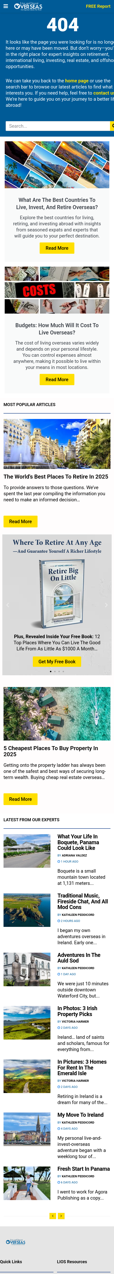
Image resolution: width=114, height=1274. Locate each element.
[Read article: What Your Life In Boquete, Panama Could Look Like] (27, 851)
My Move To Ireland (80, 1115)
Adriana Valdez (74, 855)
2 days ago (67, 1027)
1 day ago (66, 974)
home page (77, 81)
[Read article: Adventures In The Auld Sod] (27, 969)
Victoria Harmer (75, 1021)
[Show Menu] (6, 6)
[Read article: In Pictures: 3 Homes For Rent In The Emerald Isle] (27, 1076)
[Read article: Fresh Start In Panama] (27, 1183)
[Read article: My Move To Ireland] (27, 1129)
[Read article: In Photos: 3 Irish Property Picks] (27, 1023)
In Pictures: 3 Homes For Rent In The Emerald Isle (81, 1068)
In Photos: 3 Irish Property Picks (77, 1011)
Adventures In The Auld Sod (78, 958)
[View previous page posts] (52, 1216)
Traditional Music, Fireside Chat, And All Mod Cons (82, 901)
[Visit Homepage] (28, 6)
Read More (57, 248)
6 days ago (67, 1182)
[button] (8, 605)
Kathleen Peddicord (78, 915)
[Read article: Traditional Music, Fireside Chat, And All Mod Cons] (27, 910)
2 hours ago (68, 921)
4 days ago (67, 1128)
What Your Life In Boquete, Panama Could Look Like (78, 842)
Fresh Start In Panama (83, 1169)
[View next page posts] (61, 1216)
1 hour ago (67, 861)
